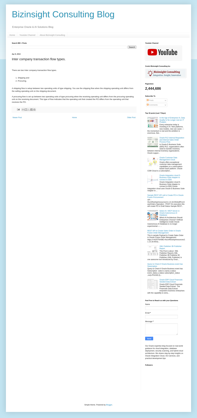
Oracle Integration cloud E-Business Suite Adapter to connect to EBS (170, 177)
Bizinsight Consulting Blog (63, 14)
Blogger (109, 405)
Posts (150, 100)
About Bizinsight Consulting (52, 35)
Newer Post (17, 117)
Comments (152, 105)
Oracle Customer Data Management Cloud (168, 159)
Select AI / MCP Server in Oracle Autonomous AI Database (170, 213)
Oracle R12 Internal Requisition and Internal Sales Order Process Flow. (172, 140)
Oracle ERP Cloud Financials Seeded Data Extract (171, 281)
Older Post (131, 117)
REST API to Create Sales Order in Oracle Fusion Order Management (164, 232)
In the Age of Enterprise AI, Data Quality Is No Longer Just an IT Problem (172, 120)
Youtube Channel (27, 35)
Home (12, 35)
